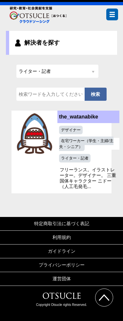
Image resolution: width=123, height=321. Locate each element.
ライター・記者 (75, 158)
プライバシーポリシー (62, 265)
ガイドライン (61, 251)
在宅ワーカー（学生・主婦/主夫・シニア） (86, 144)
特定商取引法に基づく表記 (61, 223)
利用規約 (61, 237)
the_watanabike (78, 116)
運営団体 (61, 278)
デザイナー (71, 130)
